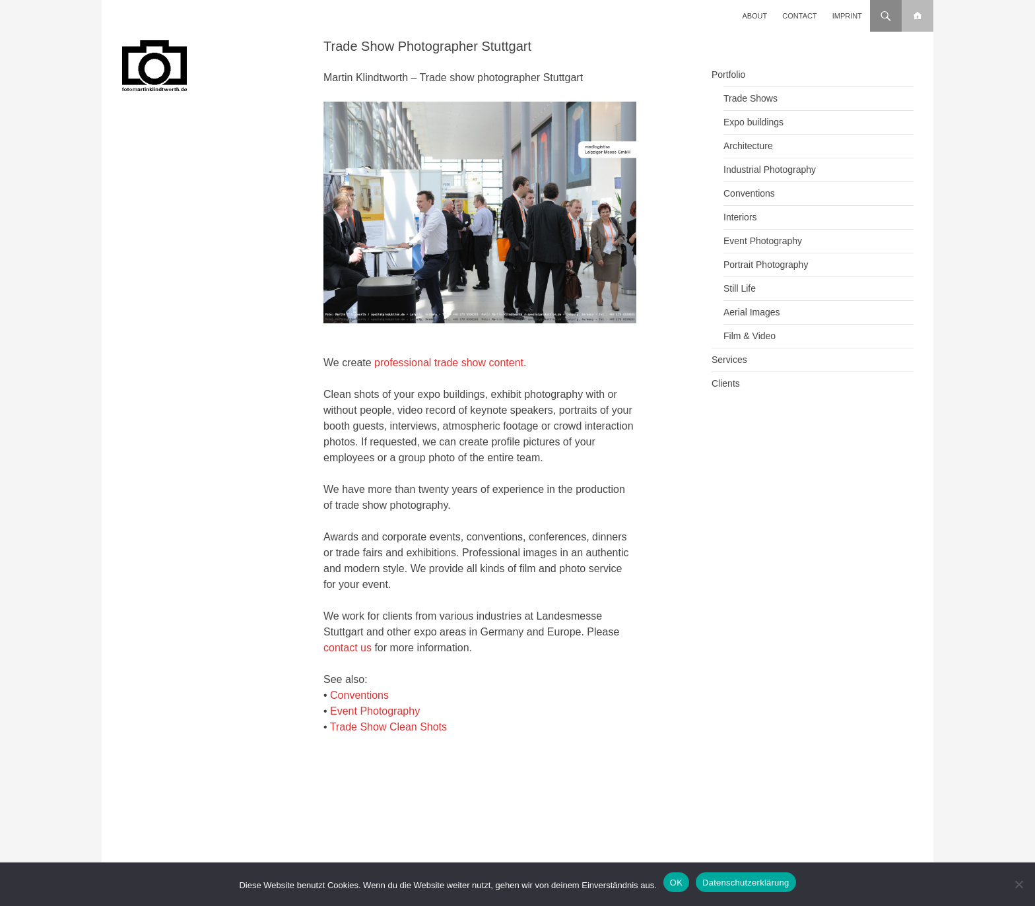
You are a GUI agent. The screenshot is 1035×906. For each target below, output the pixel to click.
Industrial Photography (769, 169)
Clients (726, 383)
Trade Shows (750, 98)
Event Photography (375, 711)
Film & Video (749, 336)
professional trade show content (448, 362)
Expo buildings (753, 122)
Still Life (739, 288)
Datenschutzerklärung (745, 883)
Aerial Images (751, 312)
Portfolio (728, 74)
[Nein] (1018, 884)
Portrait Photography (765, 264)
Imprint (847, 16)
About (754, 16)
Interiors (740, 217)
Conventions (359, 695)
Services (729, 359)
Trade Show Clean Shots (388, 726)
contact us (347, 647)
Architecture (748, 146)
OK (676, 883)
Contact (799, 16)
